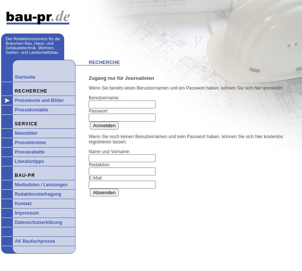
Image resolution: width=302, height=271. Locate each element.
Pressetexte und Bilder (39, 100)
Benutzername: (104, 97)
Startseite (25, 77)
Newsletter (26, 133)
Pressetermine (30, 142)
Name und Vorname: (109, 151)
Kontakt (23, 203)
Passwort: (99, 111)
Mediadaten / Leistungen (41, 184)
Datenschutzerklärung (38, 222)
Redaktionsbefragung (38, 194)
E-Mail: (96, 178)
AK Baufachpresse (35, 241)
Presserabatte (30, 152)
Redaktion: (99, 164)
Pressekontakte (31, 110)
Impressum (27, 213)
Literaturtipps (29, 161)
